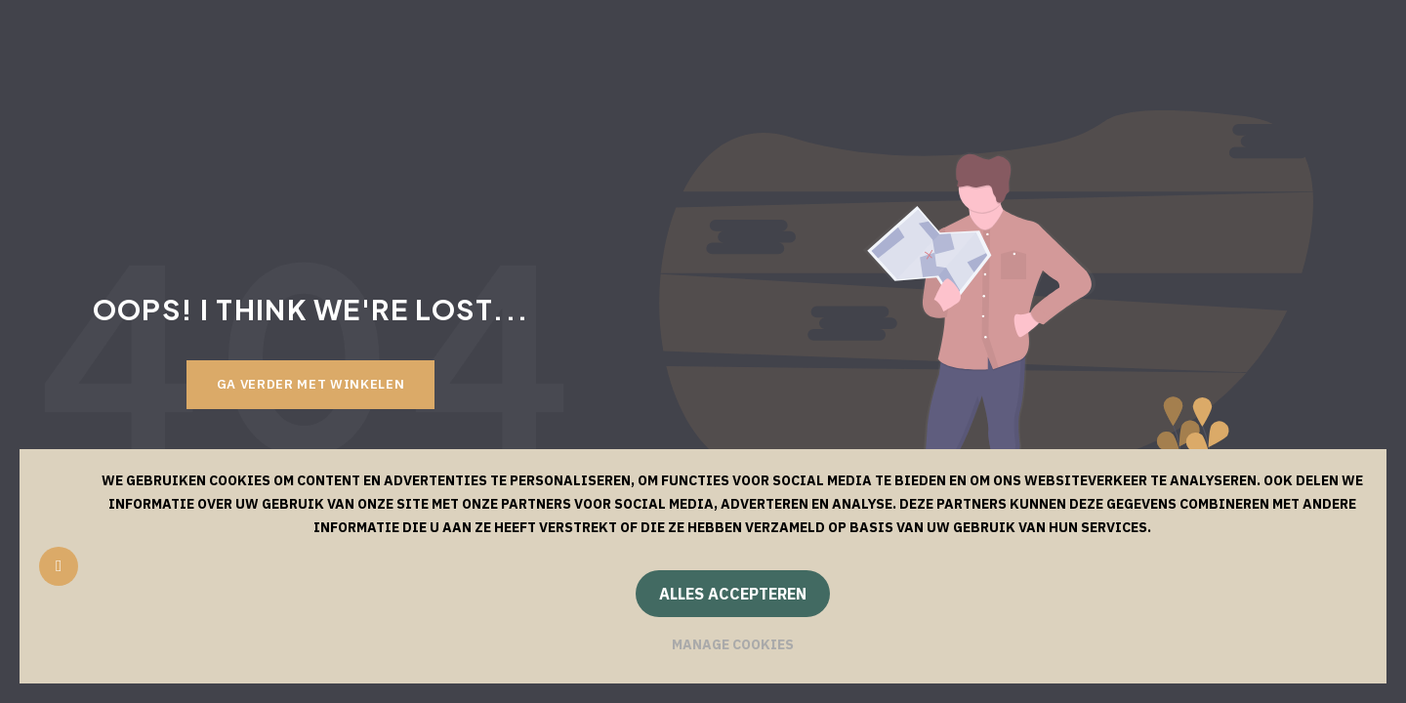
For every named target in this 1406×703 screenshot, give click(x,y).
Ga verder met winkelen (311, 384)
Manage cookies (733, 644)
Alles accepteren (732, 593)
